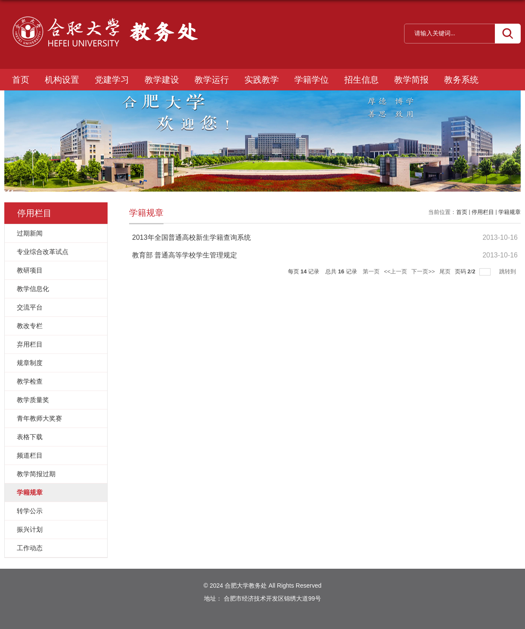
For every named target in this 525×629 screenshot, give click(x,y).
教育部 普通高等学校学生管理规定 (184, 255)
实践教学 (261, 79)
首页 (20, 79)
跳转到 (508, 271)
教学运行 (212, 79)
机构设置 (62, 79)
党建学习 (112, 79)
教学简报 (411, 79)
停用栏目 (483, 212)
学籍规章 (509, 212)
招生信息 (361, 79)
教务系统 (461, 79)
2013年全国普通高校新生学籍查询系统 (191, 237)
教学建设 (162, 79)
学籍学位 (311, 79)
